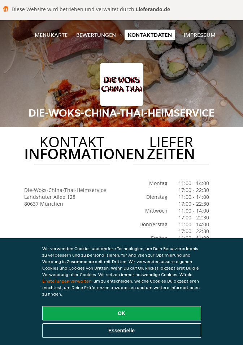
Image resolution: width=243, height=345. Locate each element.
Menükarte (51, 35)
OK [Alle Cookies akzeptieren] (121, 313)
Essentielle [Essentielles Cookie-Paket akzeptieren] (121, 330)
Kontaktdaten (150, 35)
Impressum (200, 35)
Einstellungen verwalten (66, 281)
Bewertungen (96, 35)
